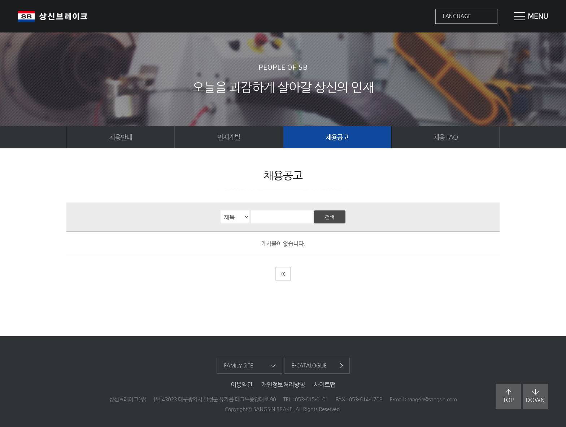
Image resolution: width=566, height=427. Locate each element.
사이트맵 (325, 385)
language (457, 16)
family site (238, 365)
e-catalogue (309, 365)
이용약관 (242, 385)
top (508, 396)
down (535, 396)
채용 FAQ (445, 137)
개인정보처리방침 (283, 385)
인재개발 (228, 137)
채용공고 (337, 137)
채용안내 (120, 137)
